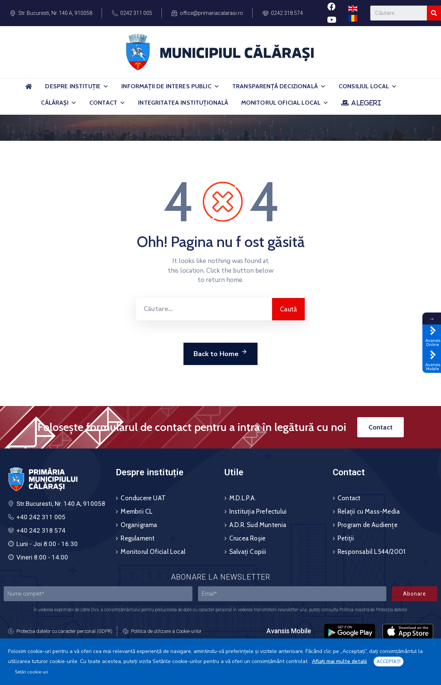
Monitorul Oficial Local (285, 103)
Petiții (346, 538)
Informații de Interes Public (170, 86)
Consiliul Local (368, 86)
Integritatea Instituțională (183, 102)
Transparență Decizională (279, 86)
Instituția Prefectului (258, 511)
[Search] (434, 13)
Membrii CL (137, 511)
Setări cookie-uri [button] (31, 672)
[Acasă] (29, 89)
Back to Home (220, 352)
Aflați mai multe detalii (339, 661)
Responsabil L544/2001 (371, 551)
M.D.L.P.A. (242, 498)
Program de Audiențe (367, 525)
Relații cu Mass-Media (369, 511)
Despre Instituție (77, 86)
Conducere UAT (143, 498)
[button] (106, 86)
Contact (107, 103)
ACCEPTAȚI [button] (388, 662)
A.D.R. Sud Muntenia (258, 525)
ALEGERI (366, 103)
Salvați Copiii (247, 551)
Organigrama (139, 525)
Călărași (58, 103)
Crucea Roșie (247, 538)
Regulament (137, 538)
